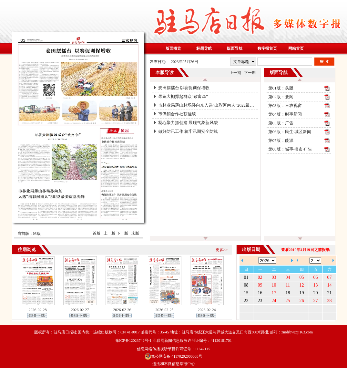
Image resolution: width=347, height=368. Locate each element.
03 (274, 277)
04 (288, 277)
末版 (135, 233)
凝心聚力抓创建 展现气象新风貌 (188, 122)
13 (315, 285)
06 (315, 277)
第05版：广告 (280, 123)
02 (260, 277)
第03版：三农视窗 (285, 105)
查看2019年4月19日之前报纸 (305, 249)
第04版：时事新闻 (285, 114)
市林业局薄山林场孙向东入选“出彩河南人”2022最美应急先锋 (208, 105)
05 (302, 277)
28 (329, 300)
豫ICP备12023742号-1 (133, 340)
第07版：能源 (280, 140)
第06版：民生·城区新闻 (289, 131)
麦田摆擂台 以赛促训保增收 (183, 87)
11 (288, 285)
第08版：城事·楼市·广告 (290, 149)
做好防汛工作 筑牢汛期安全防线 (188, 131)
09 (260, 285)
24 (274, 300)
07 (329, 277)
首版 (96, 233)
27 (315, 300)
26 (302, 300)
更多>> (222, 249)
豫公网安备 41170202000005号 (173, 356)
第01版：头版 (280, 88)
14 (329, 285)
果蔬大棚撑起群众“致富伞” (183, 96)
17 (274, 292)
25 (288, 300)
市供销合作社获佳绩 (177, 113)
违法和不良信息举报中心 (173, 364)
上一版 (109, 233)
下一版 (122, 233)
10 (274, 285)
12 (302, 285)
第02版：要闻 (280, 96)
